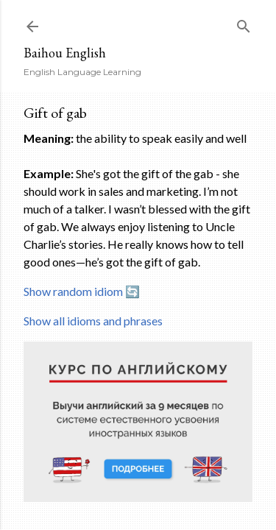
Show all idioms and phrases (93, 321)
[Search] (243, 23)
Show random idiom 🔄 (82, 291)
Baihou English (65, 52)
